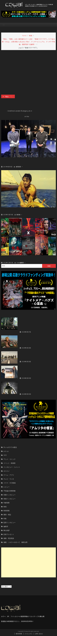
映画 (5, 507)
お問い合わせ (39, 634)
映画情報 (7, 511)
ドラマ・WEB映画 (10, 483)
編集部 (6, 526)
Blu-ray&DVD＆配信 (10, 447)
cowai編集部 (20, 263)
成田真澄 (18, 167)
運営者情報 (19, 634)
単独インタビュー (9, 499)
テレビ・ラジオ (9, 479)
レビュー (7, 487)
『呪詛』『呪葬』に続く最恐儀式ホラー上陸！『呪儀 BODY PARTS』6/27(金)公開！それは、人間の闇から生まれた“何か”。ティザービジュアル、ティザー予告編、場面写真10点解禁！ (9, 97)
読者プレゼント (9, 534)
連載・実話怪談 (9, 538)
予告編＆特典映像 (9, 491)
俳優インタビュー (9, 495)
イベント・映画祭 (9, 463)
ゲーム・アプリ (9, 475)
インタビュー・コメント (12, 467)
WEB (5, 455)
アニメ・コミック (9, 459)
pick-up (6, 451)
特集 (5, 518)
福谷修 (18, 215)
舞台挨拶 (7, 530)
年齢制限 (7, 503)
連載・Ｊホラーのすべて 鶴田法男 (15, 542)
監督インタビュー (9, 522)
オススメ (7, 471)
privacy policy (28, 634)
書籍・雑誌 (7, 515)
